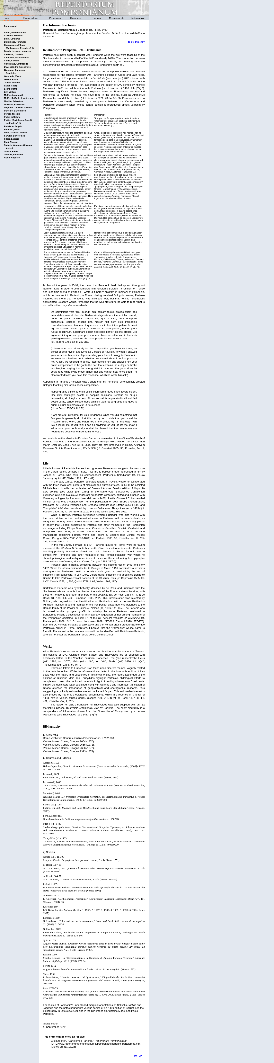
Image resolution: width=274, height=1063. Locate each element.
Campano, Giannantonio (16, 57)
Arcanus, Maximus (13, 35)
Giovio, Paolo (11, 79)
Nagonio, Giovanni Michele (18, 107)
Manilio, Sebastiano (14, 101)
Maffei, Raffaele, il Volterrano (18, 98)
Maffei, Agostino (12, 95)
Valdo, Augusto (12, 157)
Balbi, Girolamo (12, 39)
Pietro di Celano (12, 117)
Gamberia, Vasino (13, 76)
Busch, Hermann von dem (17, 51)
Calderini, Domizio (13, 54)
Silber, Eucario (11, 139)
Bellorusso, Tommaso (15, 42)
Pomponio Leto (30, 18)
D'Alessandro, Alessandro (17, 67)
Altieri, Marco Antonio (15, 32)
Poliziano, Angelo (13, 126)
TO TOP (138, 1056)
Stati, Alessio (11, 142)
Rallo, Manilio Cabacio (15, 132)
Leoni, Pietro (10, 89)
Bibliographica (138, 18)
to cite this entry (136, 42)
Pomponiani (55, 18)
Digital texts (75, 18)
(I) (33, 48)
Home (6, 18)
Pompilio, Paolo (12, 129)
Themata (96, 18)
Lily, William (10, 92)
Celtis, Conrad (11, 60)
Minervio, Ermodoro (14, 104)
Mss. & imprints (116, 18)
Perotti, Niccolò (12, 114)
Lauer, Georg (10, 85)
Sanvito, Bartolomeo (14, 136)
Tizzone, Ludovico (13, 154)
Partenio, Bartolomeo (15, 111)
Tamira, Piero (11, 151)
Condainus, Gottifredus (16, 64)
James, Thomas (12, 82)
